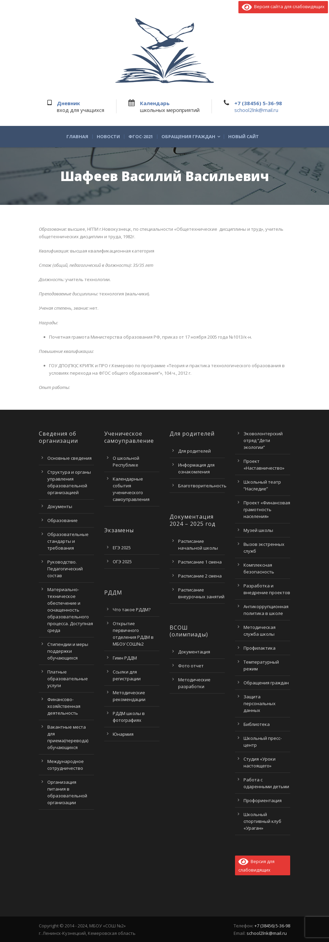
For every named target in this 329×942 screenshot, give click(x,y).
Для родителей (194, 451)
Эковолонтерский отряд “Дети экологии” (263, 440)
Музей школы (258, 530)
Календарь (155, 103)
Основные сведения (69, 458)
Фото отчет (191, 666)
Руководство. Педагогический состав (65, 569)
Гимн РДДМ (125, 658)
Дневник (68, 103)
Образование (62, 520)
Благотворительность (202, 486)
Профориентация (263, 800)
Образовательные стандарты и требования (68, 541)
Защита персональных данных (260, 703)
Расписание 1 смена (200, 562)
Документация (194, 652)
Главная (77, 136)
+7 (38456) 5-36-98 (258, 103)
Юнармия (123, 734)
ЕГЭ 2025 (122, 548)
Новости (108, 136)
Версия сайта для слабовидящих (283, 6)
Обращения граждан (188, 136)
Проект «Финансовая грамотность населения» (267, 509)
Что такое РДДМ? (132, 609)
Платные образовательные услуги (67, 678)
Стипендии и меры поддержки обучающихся (67, 651)
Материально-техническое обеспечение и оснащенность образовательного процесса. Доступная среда (70, 609)
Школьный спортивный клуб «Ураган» (262, 821)
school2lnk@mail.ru (256, 110)
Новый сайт (243, 136)
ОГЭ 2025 (122, 561)
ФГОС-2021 (140, 136)
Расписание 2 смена (200, 576)
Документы (59, 506)
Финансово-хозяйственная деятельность (63, 706)
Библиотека (257, 724)
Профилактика (260, 648)
